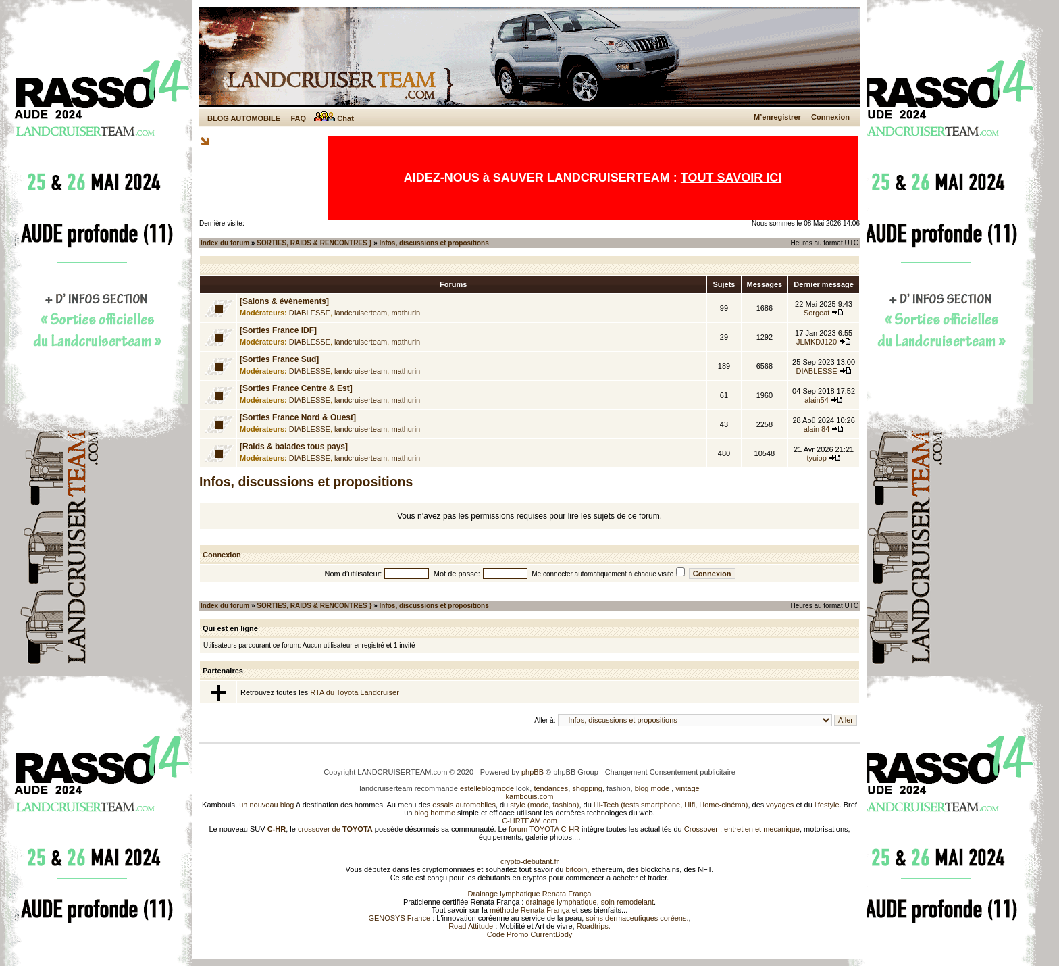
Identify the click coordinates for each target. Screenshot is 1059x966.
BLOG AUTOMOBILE (243, 118)
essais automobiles (464, 804)
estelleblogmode (487, 788)
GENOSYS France (399, 918)
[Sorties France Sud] (279, 359)
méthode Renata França (530, 910)
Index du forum (225, 243)
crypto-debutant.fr (529, 861)
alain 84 (817, 429)
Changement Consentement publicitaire (670, 772)
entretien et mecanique (762, 829)
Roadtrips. (594, 926)
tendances (551, 788)
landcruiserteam (360, 313)
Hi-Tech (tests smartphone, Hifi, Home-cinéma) (671, 804)
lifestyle (827, 804)
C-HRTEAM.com (529, 821)
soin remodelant (627, 902)
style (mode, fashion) (544, 804)
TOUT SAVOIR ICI (731, 177)
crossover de (334, 829)
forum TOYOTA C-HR (544, 829)
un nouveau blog (266, 804)
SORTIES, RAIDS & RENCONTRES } (314, 243)
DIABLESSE (309, 313)
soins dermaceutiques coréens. (637, 918)
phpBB (532, 772)
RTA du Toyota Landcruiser (354, 692)
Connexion (830, 117)
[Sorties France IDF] (278, 330)
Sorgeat (817, 313)
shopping (587, 788)
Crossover (701, 829)
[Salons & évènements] (284, 301)
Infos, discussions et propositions (434, 243)
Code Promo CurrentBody (530, 934)
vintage (687, 788)
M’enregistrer (777, 117)
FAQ (298, 118)
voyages (780, 804)
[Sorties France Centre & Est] (296, 388)
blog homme (435, 813)
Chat (334, 118)
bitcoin (577, 869)
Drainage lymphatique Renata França (530, 894)
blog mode (652, 788)
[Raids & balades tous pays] (294, 446)
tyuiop (816, 458)
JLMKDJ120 (816, 342)
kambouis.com (530, 796)
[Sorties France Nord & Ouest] (298, 417)
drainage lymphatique (560, 902)
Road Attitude (470, 926)
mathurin (405, 313)
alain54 (816, 400)
